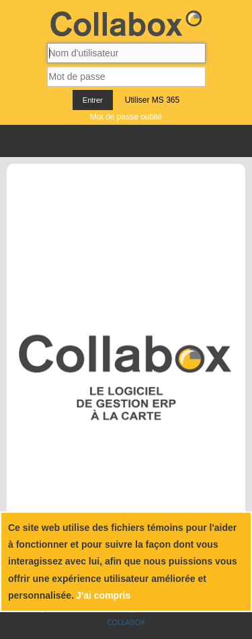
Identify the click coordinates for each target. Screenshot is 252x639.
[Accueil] (67, 192)
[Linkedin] (214, 192)
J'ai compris (103, 595)
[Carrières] (153, 192)
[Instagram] (226, 192)
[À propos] (81, 192)
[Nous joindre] (139, 192)
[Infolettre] (166, 192)
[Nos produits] (96, 192)
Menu (126, 141)
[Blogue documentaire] (116, 192)
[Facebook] (209, 192)
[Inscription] (180, 192)
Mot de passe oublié (126, 116)
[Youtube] (219, 192)
